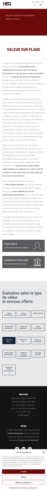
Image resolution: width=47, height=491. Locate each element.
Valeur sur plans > (8, 340)
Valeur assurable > (23, 314)
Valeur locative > (38, 314)
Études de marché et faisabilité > (23, 354)
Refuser (23, 477)
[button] (44, 452)
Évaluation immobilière (24, 15)
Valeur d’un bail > (23, 340)
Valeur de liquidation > (23, 327)
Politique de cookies (14, 488)
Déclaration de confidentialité (29, 488)
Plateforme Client (38, 2)
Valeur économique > (38, 327)
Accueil (9, 15)
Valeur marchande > (9, 314)
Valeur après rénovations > (9, 327)
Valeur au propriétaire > (38, 340)
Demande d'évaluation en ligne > (16, 261)
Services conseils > (38, 354)
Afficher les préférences (24, 483)
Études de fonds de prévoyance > (9, 370)
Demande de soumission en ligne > (16, 245)
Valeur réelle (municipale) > (9, 354)
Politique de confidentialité (28, 440)
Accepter (23, 472)
